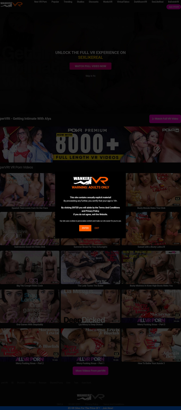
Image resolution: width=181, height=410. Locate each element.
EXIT (97, 228)
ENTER (85, 228)
